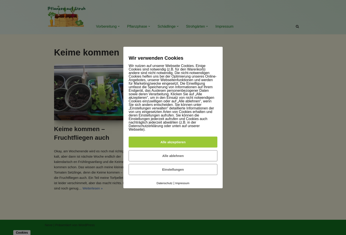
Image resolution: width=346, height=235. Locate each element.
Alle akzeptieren (173, 142)
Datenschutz (165, 183)
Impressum (182, 183)
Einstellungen (173, 169)
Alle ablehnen (173, 156)
